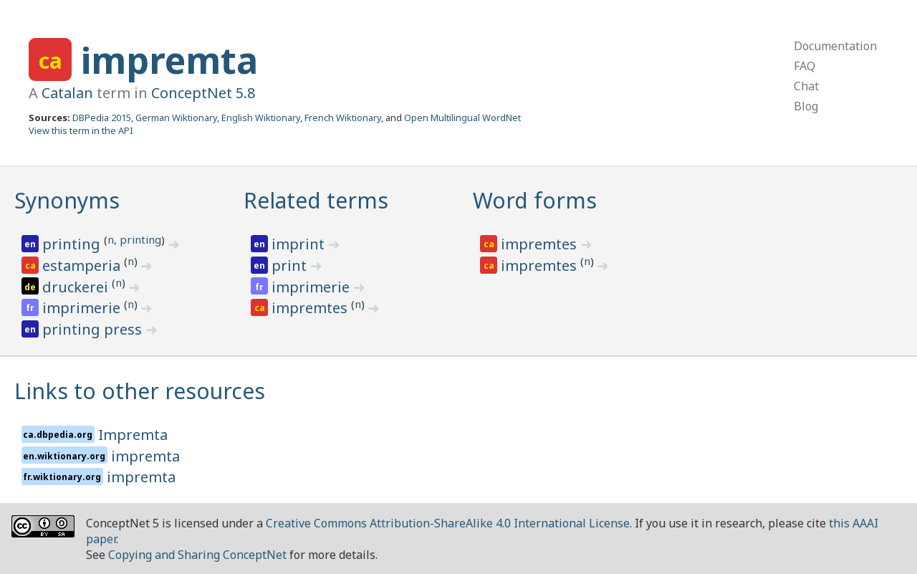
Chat (806, 86)
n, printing (134, 239)
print (291, 265)
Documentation (835, 46)
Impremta (133, 434)
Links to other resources (139, 391)
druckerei (77, 287)
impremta (169, 60)
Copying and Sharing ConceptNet (197, 555)
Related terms (316, 200)
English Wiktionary (260, 117)
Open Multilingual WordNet (462, 117)
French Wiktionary (342, 117)
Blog (806, 106)
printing (73, 244)
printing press (93, 329)
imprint (300, 244)
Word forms (535, 200)
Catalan (67, 92)
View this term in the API (81, 130)
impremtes (311, 307)
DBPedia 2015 (101, 117)
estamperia (83, 265)
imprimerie (83, 307)
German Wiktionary (176, 117)
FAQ (804, 66)
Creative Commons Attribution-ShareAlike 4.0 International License (448, 523)
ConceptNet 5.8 (203, 92)
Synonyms (67, 200)
